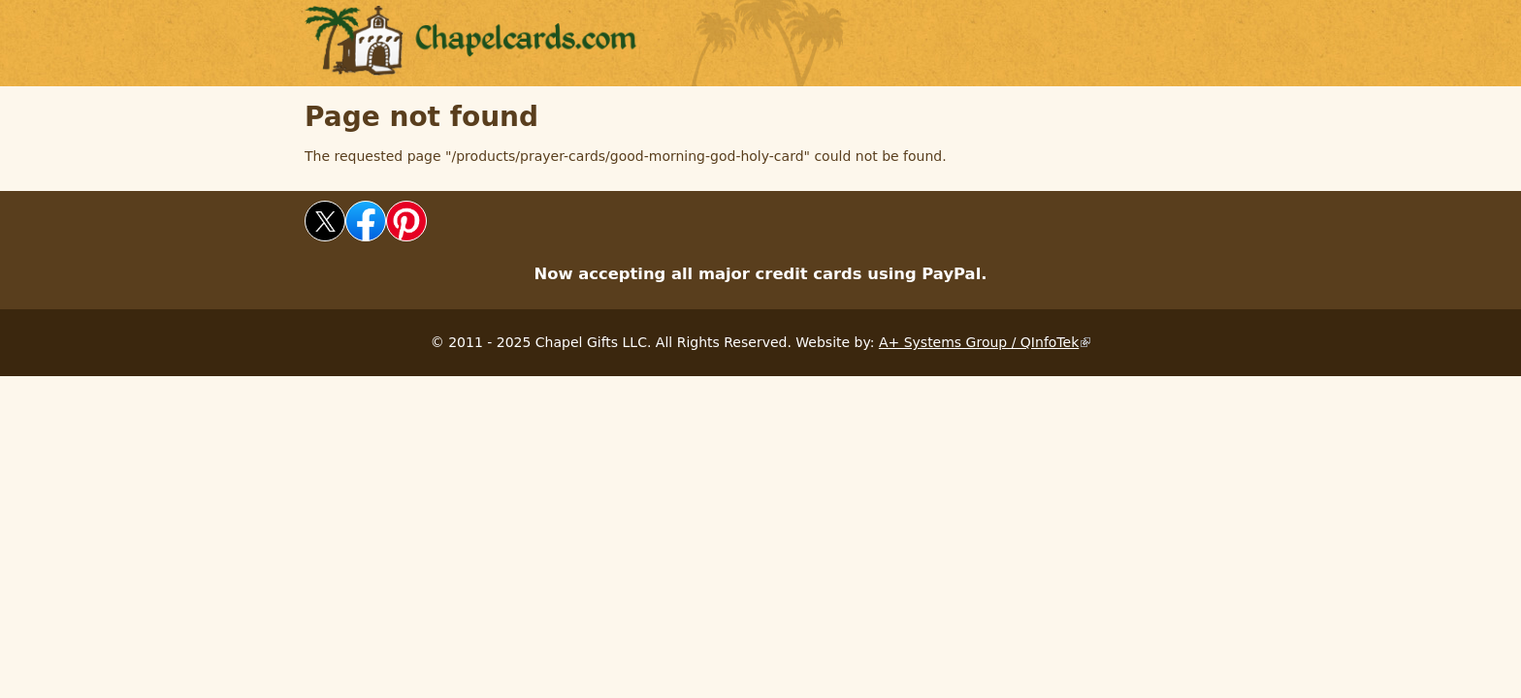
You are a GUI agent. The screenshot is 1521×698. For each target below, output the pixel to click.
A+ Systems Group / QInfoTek (984, 342)
